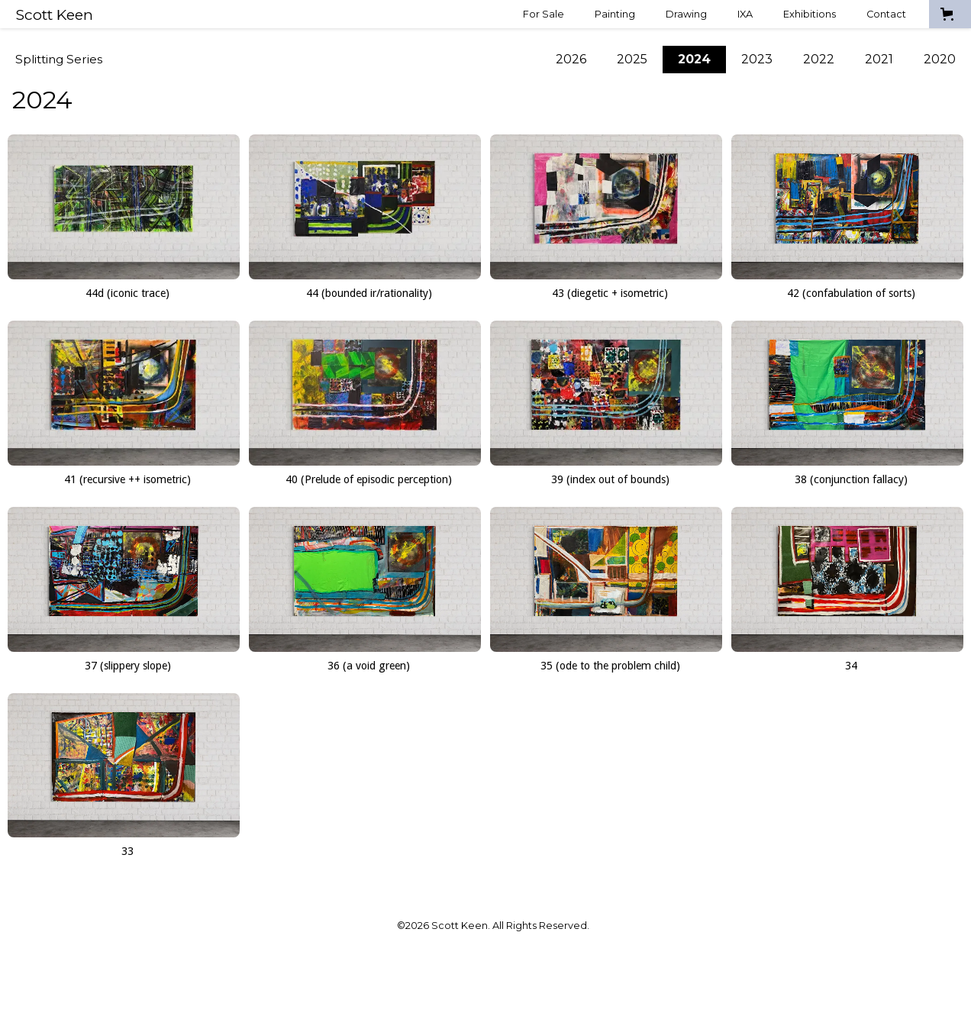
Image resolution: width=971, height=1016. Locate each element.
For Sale (543, 14)
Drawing (686, 14)
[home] (54, 14)
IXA (745, 14)
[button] (950, 14)
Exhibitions (809, 14)
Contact (886, 14)
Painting (615, 14)
